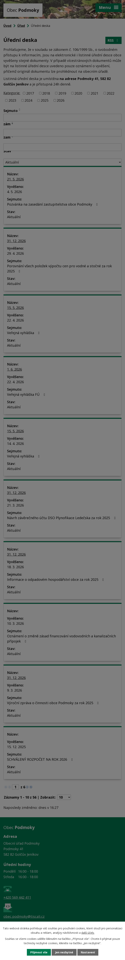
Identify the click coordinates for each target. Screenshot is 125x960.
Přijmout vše (38, 952)
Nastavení (88, 952)
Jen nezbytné (64, 952)
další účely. (88, 932)
